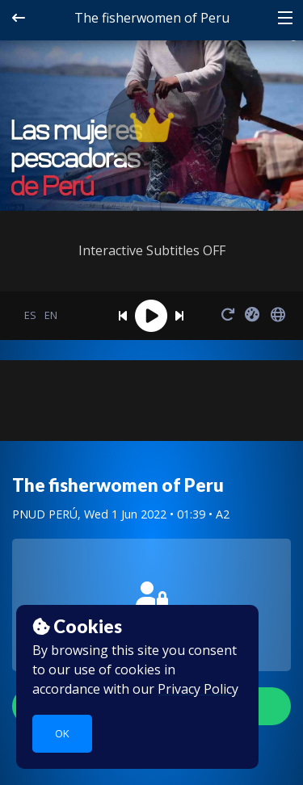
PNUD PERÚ (45, 514)
